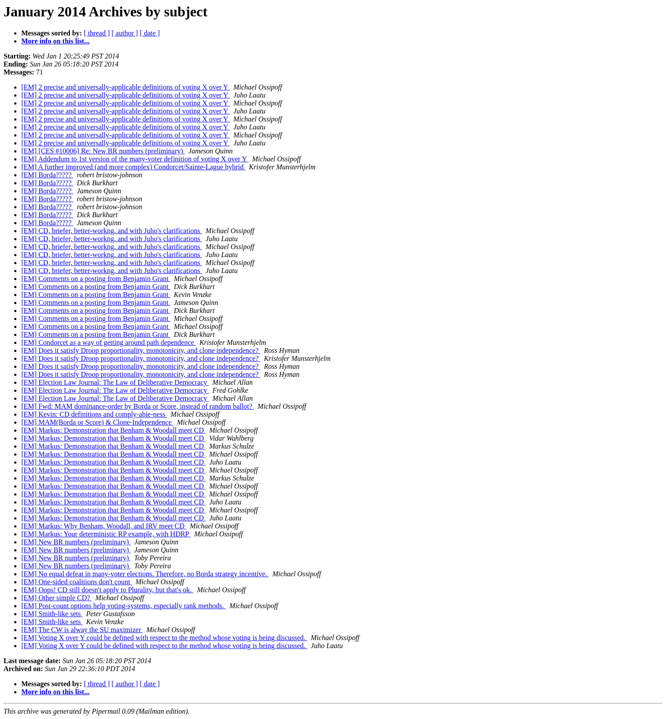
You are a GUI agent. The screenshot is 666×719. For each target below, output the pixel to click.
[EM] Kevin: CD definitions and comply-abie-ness (94, 414)
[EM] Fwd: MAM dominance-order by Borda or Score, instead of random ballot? (137, 406)
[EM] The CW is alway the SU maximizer (82, 629)
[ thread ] (97, 33)
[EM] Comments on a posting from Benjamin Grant (95, 278)
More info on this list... (55, 41)
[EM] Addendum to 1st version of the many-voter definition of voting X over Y (135, 159)
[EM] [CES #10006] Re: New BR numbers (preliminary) (103, 151)
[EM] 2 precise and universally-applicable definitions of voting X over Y (125, 87)
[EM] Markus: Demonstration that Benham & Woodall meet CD (113, 430)
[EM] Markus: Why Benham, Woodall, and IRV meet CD (103, 526)
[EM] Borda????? (47, 175)
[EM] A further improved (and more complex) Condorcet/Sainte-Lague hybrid (133, 167)
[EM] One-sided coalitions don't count (76, 582)
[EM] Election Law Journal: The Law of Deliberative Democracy (115, 382)
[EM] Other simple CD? (56, 598)
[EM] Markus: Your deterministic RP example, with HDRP (106, 534)
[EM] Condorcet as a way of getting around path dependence (108, 342)
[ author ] (125, 33)
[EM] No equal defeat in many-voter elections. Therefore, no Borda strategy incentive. (145, 574)
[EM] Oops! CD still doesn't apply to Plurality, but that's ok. (107, 590)
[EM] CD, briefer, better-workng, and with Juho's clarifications (111, 230)
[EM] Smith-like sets (51, 613)
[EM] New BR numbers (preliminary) (76, 542)
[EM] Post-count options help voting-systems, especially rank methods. (123, 606)
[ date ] (150, 33)
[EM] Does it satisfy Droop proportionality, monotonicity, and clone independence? (140, 350)
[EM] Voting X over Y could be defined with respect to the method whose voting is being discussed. (164, 637)
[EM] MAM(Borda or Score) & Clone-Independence (97, 422)
